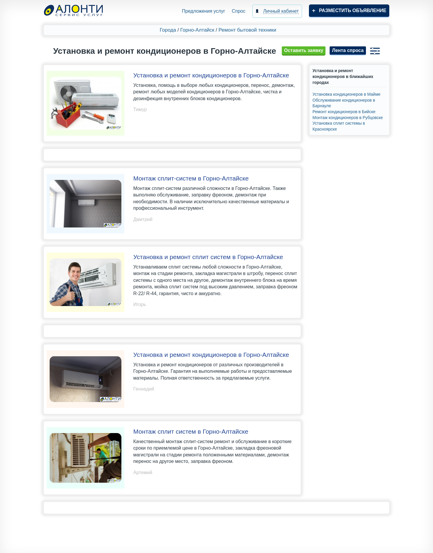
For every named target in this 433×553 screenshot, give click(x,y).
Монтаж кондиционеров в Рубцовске (347, 117)
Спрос (238, 11)
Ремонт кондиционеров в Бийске (343, 111)
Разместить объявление (352, 10)
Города (168, 30)
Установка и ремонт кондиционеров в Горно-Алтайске (211, 75)
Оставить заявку (303, 50)
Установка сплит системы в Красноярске (338, 126)
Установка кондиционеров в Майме (346, 94)
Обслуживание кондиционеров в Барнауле (343, 103)
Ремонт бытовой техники (247, 30)
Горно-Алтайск (197, 30)
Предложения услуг (203, 11)
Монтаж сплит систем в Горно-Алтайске (190, 431)
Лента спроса (348, 50)
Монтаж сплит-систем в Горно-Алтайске (191, 178)
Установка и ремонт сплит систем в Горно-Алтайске (208, 256)
